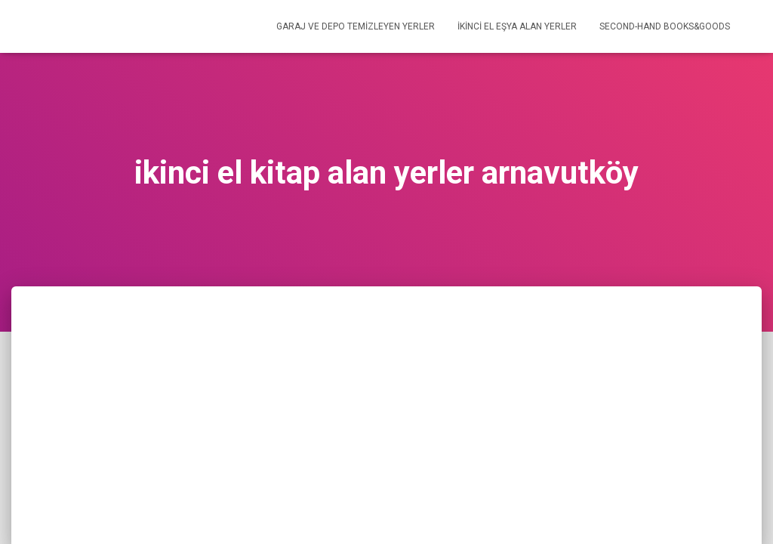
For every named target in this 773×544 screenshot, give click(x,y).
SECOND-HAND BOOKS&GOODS (664, 26)
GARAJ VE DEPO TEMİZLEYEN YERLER (355, 26)
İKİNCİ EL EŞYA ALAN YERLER (517, 26)
